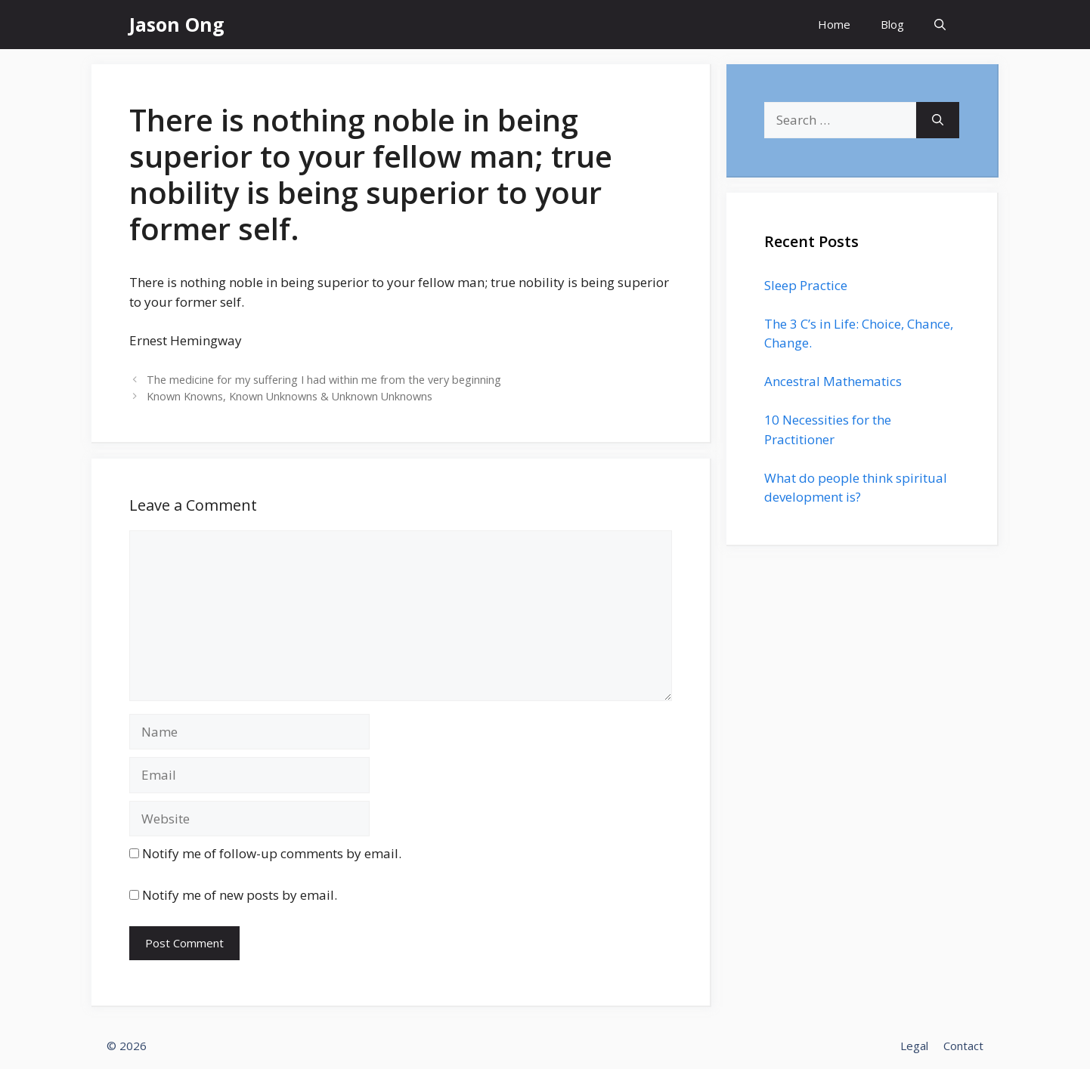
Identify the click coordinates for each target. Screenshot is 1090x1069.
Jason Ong (177, 24)
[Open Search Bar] (940, 24)
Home (834, 24)
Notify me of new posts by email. (239, 895)
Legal (914, 1045)
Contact (963, 1045)
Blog (892, 24)
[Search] (937, 120)
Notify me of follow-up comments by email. (271, 853)
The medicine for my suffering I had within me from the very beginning (324, 379)
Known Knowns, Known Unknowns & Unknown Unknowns (289, 396)
